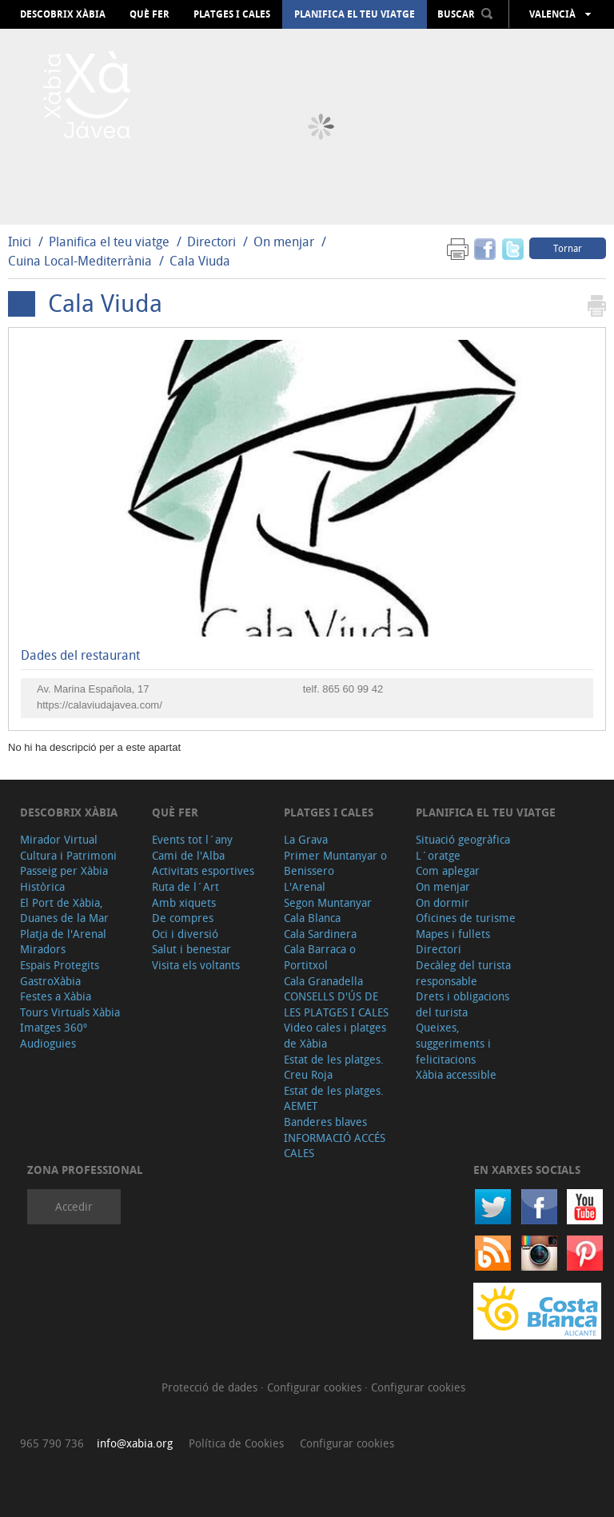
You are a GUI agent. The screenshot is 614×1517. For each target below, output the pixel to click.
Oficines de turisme (466, 917)
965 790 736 (52, 1443)
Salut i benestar (191, 948)
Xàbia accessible (456, 1074)
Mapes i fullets (453, 933)
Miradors (43, 948)
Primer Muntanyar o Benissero (335, 863)
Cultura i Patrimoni (68, 855)
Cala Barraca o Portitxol (320, 956)
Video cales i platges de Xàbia (335, 1035)
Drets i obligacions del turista (462, 1004)
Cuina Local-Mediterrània (80, 260)
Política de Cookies (236, 1443)
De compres (182, 917)
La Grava (306, 839)
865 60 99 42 (352, 689)
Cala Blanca (312, 917)
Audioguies (48, 1043)
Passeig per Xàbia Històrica (64, 878)
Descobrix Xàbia (63, 14)
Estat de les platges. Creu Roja (334, 1067)
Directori (213, 241)
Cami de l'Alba (188, 855)
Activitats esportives (203, 870)
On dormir (442, 902)
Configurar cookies (316, 1387)
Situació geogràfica (463, 839)
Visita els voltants (196, 964)
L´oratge (438, 855)
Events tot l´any (192, 839)
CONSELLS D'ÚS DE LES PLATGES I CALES (336, 1004)
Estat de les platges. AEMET (334, 1098)
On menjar (283, 241)
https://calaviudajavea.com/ (99, 705)
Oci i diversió (185, 933)
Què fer (149, 14)
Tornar (567, 248)
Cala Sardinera (320, 933)
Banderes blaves (325, 1121)
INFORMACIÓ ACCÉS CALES (334, 1145)
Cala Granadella (323, 980)
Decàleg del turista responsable (463, 972)
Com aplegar (448, 870)
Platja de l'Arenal (63, 933)
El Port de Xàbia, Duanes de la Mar (64, 910)
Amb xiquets (184, 902)
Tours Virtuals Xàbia (70, 1012)
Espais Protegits (59, 964)
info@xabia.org (135, 1443)
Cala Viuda (199, 260)
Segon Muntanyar (328, 902)
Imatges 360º (53, 1027)
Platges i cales (231, 14)
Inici (19, 241)
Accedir (74, 1206)
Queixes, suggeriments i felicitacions (453, 1043)
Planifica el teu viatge (354, 14)
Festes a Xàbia (55, 996)
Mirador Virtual (59, 839)
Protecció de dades (211, 1387)
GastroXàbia (50, 980)
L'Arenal (304, 886)
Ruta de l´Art (185, 886)
